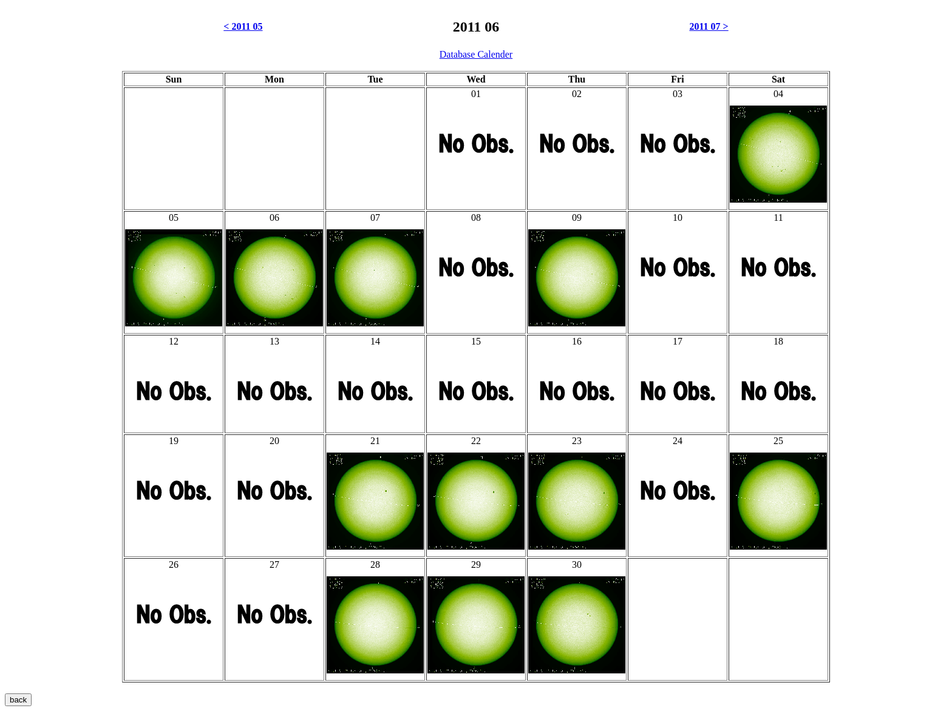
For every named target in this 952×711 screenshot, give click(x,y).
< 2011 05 (242, 26)
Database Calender (476, 54)
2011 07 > (708, 26)
